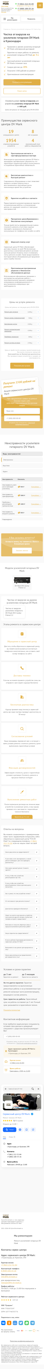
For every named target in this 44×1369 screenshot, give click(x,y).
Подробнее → (36, 487)
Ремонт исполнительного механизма (12, 330)
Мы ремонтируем (10, 19)
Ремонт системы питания (12, 343)
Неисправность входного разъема (8, 513)
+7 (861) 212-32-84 (25, 4)
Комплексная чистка (10, 324)
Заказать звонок (22, 550)
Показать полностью (12, 1014)
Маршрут (9, 1134)
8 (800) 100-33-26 (8, 1275)
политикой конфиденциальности (25, 423)
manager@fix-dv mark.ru (11, 1287)
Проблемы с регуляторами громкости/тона (7, 504)
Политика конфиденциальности (22, 1346)
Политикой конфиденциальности (27, 1048)
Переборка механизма (11, 337)
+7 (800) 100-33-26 (25, 8)
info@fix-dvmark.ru (9, 1281)
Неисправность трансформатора (7, 495)
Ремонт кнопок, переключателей (14, 318)
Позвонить (31, 19)
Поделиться (3, 1327)
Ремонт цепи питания (11, 312)
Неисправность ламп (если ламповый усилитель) (9, 487)
